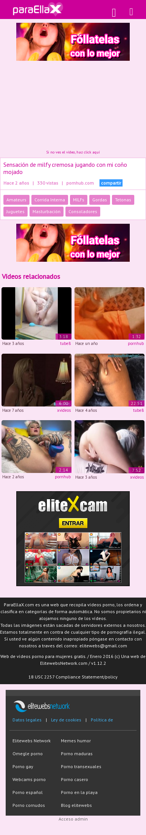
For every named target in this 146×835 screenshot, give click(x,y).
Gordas (99, 199)
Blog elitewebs (76, 805)
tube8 (65, 343)
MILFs (78, 199)
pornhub (136, 343)
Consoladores (82, 211)
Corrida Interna (49, 199)
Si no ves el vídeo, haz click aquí (73, 152)
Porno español (27, 792)
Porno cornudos (28, 805)
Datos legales (27, 720)
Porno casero (74, 779)
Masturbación (47, 211)
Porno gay (22, 766)
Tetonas (123, 199)
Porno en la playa (79, 792)
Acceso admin (73, 819)
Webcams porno (29, 779)
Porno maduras (77, 753)
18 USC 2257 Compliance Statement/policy (73, 677)
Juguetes (15, 211)
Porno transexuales (81, 766)
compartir (111, 183)
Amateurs (16, 199)
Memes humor (76, 740)
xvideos (64, 410)
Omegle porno (27, 753)
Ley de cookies (66, 720)
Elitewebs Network (31, 740)
